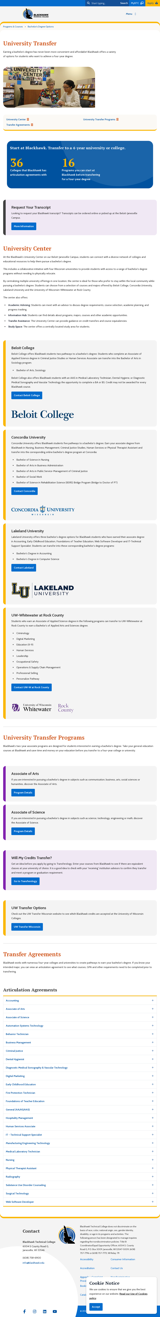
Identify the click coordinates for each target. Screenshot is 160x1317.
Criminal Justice (14, 1050)
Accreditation (87, 1268)
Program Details (23, 792)
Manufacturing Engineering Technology (28, 1143)
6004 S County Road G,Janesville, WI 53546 (36, 1248)
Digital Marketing (15, 1076)
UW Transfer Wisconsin (27, 926)
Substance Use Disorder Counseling (26, 1185)
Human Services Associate (20, 1126)
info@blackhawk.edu (33, 1262)
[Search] (102, 3)
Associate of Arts (15, 1008)
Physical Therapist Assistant (21, 1168)
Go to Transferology (25, 881)
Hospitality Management (19, 1117)
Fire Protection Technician (20, 1092)
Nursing (10, 1159)
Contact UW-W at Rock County (31, 687)
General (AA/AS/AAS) (18, 1109)
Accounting (12, 1000)
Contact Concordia (24, 491)
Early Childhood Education (21, 1084)
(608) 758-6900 (32, 1257)
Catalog (84, 1294)
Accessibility (86, 1259)
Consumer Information (123, 1259)
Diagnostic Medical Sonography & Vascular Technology (36, 1067)
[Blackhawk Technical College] (35, 13)
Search (124, 3)
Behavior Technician (17, 1034)
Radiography (13, 1176)
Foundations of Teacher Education (25, 1101)
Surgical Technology (17, 1193)
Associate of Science (17, 1017)
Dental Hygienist (15, 1059)
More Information (24, 226)
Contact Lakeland (24, 567)
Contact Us (117, 1268)
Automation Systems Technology (24, 1025)
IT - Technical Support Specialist (24, 1134)
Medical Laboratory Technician (23, 1151)
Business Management (18, 1042)
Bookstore (85, 1285)
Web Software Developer (20, 1201)
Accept (96, 1306)
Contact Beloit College (27, 395)
